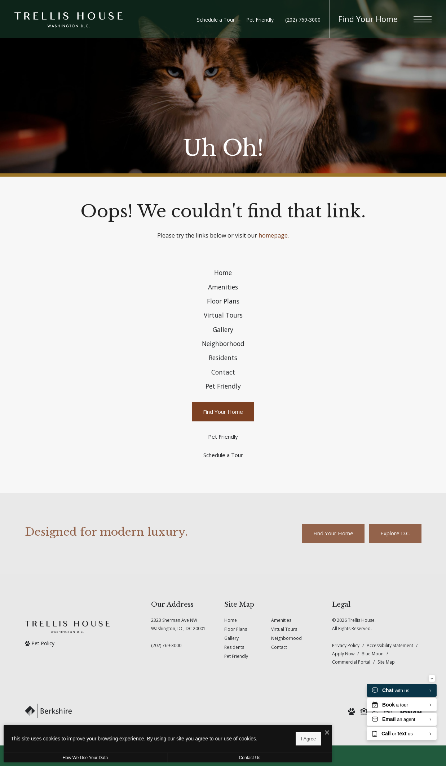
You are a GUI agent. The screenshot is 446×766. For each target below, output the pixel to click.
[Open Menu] (423, 19)
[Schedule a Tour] (223, 512)
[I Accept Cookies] (251, 730)
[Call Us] (178, 703)
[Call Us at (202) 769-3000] (303, 19)
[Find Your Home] (223, 469)
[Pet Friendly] (223, 494)
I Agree (232, 737)
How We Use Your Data (66, 757)
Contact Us (192, 757)
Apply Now (343, 711)
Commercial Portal (351, 719)
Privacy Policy (345, 703)
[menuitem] (223, 276)
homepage (273, 235)
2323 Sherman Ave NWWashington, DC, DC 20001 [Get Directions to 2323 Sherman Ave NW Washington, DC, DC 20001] (178, 681)
